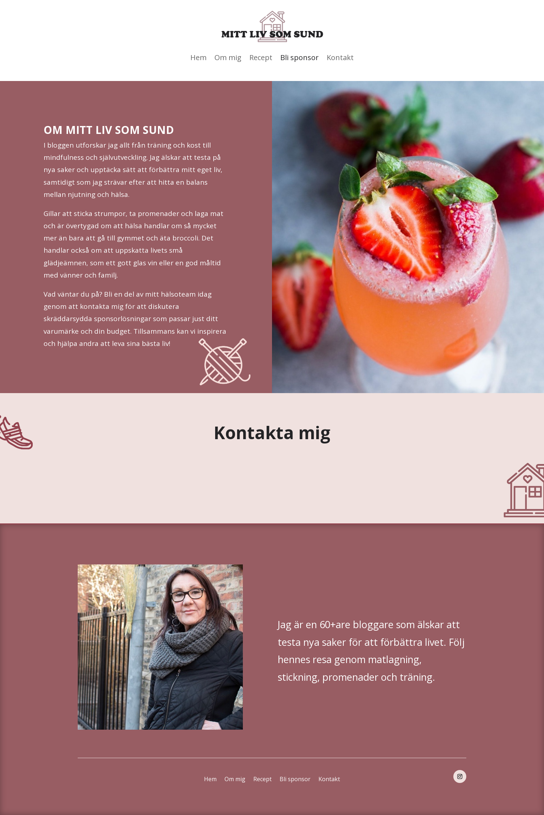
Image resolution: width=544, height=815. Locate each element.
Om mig (227, 57)
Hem (198, 57)
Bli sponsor (299, 57)
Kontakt (340, 57)
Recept (260, 57)
